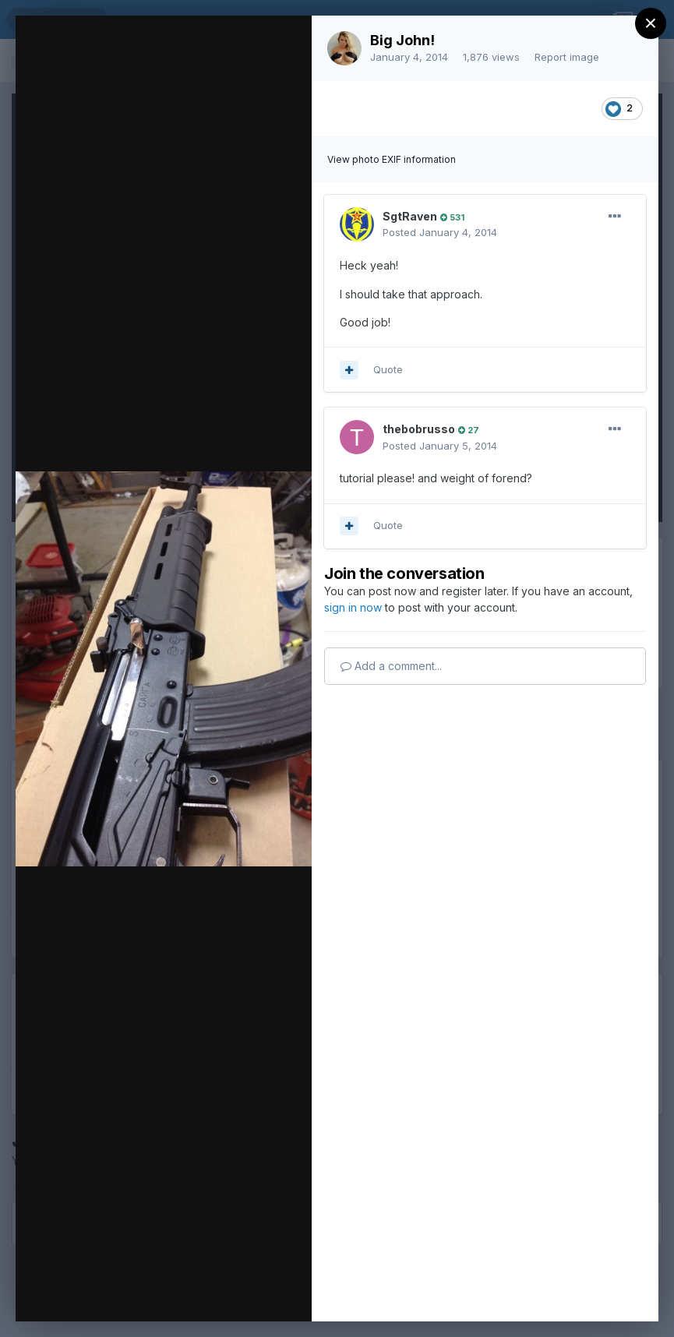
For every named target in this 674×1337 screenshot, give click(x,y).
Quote (388, 369)
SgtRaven (410, 216)
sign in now (353, 607)
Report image (567, 57)
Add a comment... (391, 665)
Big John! (402, 40)
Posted (440, 232)
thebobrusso (419, 429)
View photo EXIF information (391, 159)
